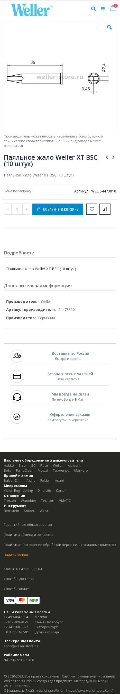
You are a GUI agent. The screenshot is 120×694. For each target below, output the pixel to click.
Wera (44, 510)
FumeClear (24, 470)
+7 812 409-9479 (16, 622)
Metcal (43, 470)
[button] (109, 31)
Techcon (47, 500)
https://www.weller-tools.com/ (89, 690)
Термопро (61, 470)
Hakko (9, 465)
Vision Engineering (18, 490)
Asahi (59, 480)
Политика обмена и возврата (28, 534)
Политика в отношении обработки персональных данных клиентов (60, 544)
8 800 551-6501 (17, 632)
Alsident (74, 465)
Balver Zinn (13, 480)
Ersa (22, 465)
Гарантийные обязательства (28, 524)
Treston (10, 500)
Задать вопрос (16, 554)
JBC (33, 465)
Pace (44, 465)
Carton (61, 490)
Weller (58, 465)
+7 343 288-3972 (16, 627)
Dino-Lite (44, 490)
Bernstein (11, 510)
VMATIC (65, 500)
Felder (45, 480)
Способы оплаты (17, 588)
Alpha (30, 480)
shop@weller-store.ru (21, 646)
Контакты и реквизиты (23, 568)
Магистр (81, 470)
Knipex (29, 510)
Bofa (7, 470)
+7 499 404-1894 (16, 617)
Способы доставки (19, 578)
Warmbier (28, 500)
